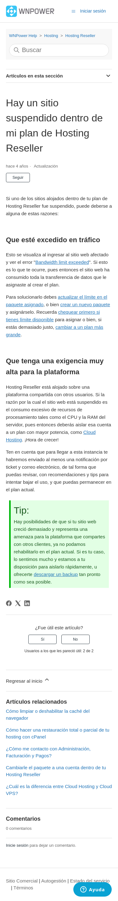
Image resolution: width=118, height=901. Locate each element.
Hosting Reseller (80, 35)
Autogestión (53, 880)
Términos (23, 887)
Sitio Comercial (22, 880)
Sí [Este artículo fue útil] (42, 639)
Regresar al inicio (28, 680)
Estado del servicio (90, 880)
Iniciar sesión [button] (93, 10)
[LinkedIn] (27, 603)
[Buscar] (59, 50)
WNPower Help (23, 35)
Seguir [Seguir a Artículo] (18, 177)
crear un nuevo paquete (85, 304)
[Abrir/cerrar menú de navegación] (73, 10)
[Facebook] (9, 603)
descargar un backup (56, 574)
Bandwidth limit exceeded (62, 262)
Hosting (51, 35)
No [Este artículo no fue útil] (75, 639)
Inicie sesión (17, 845)
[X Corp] (18, 603)
